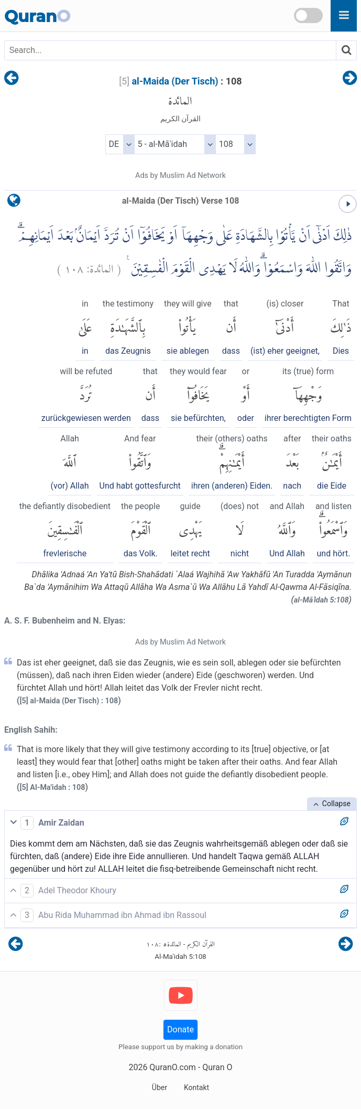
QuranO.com (172, 1067)
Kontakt (196, 1087)
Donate (180, 1029)
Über (159, 1087)
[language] (14, 203)
